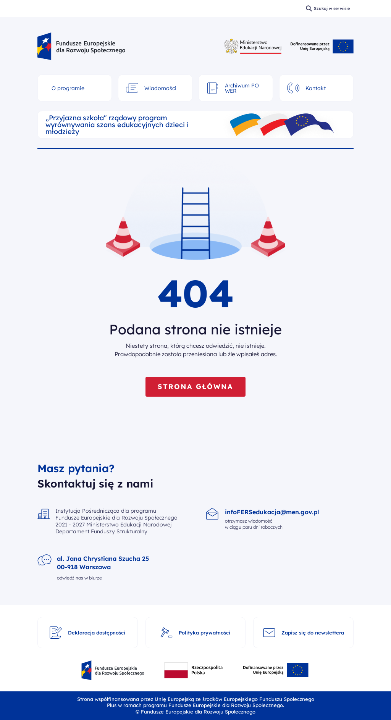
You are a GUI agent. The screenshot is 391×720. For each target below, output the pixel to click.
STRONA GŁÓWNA (195, 386)
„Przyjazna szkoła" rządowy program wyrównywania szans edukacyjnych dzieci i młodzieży (117, 125)
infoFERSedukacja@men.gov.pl (272, 512)
